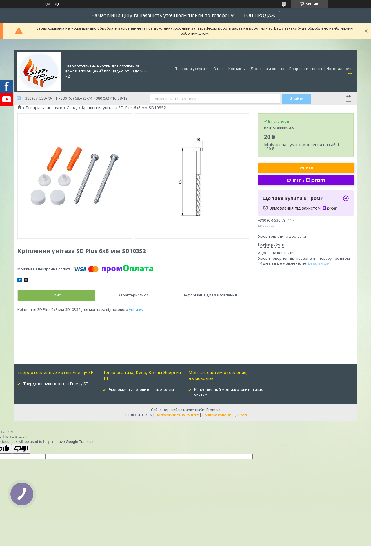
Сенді (72, 107)
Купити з (306, 180)
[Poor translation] (21, 449)
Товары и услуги (190, 68)
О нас (218, 68)
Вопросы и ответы (305, 68)
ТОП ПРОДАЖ (259, 15)
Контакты (236, 68)
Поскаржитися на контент (177, 415)
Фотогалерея (339, 68)
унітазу (135, 309)
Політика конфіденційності (224, 415)
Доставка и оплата (267, 68)
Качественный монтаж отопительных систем (228, 392)
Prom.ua (213, 409)
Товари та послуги (44, 107)
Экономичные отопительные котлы (141, 389)
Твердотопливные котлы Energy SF (55, 383)
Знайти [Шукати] (297, 98)
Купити (306, 168)
